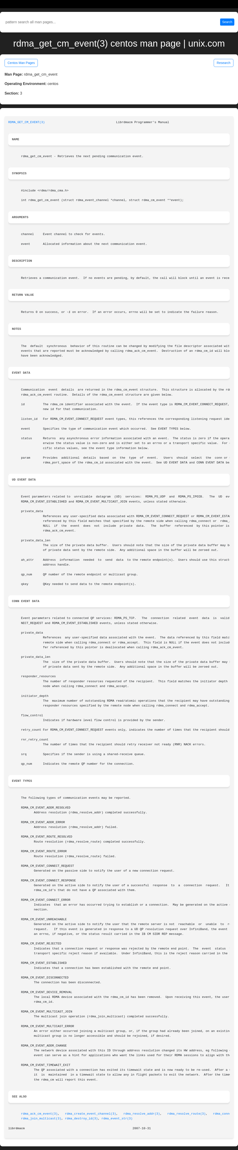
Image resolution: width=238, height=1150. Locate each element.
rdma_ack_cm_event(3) (39, 1114)
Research (223, 63)
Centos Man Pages (21, 63)
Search (227, 22)
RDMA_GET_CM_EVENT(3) (26, 122)
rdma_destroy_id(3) (81, 1118)
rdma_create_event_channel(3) (90, 1114)
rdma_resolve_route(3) (186, 1114)
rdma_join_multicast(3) (41, 1118)
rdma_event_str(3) (117, 1118)
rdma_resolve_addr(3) (141, 1114)
